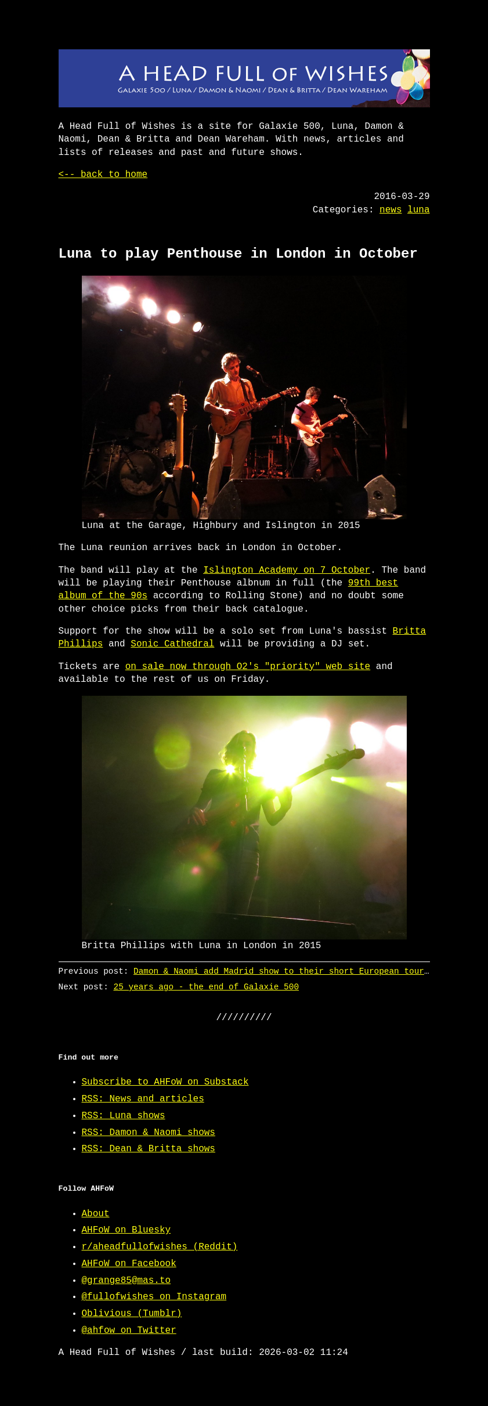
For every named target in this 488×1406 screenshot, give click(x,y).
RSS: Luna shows (123, 1115)
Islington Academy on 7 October (286, 570)
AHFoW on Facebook (129, 1263)
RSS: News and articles (143, 1099)
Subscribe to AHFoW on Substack (165, 1082)
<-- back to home (103, 174)
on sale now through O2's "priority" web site (247, 666)
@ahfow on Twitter (129, 1330)
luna (418, 210)
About (96, 1214)
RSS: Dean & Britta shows (148, 1149)
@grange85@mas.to (126, 1280)
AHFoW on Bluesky (126, 1230)
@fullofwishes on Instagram (154, 1297)
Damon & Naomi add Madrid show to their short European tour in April (301, 971)
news (390, 210)
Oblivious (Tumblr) (132, 1313)
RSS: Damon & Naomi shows (148, 1132)
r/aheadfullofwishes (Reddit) (160, 1247)
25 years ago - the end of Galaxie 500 (205, 986)
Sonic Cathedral (172, 644)
